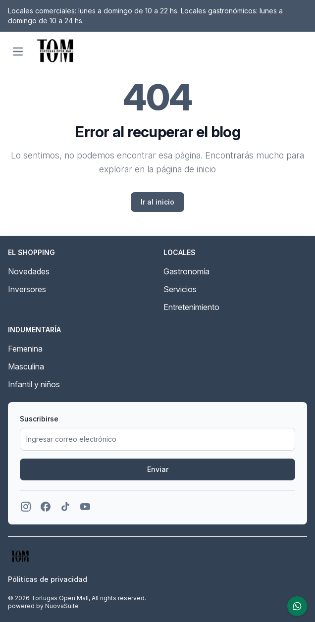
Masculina (26, 366)
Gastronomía (186, 271)
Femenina (25, 349)
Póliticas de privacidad (47, 579)
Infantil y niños (34, 384)
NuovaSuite (62, 606)
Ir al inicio (157, 202)
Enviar (157, 469)
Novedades (29, 271)
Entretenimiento (191, 307)
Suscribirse (39, 419)
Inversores (27, 289)
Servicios (180, 289)
